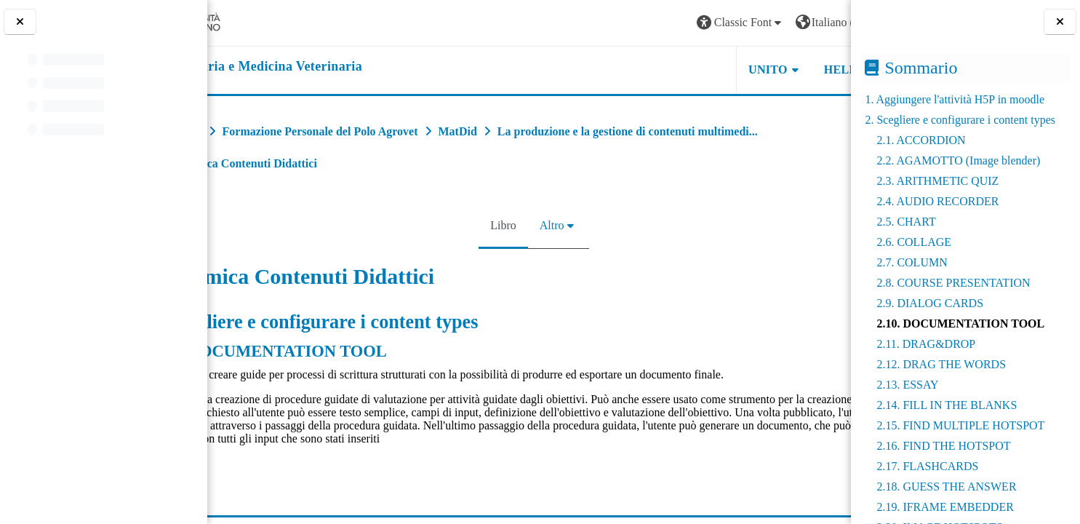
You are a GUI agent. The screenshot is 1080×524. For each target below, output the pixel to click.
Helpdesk (759, 69)
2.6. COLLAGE (913, 242)
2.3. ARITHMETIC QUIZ (937, 181)
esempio (259, 476)
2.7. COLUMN (911, 262)
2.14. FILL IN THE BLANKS (946, 405)
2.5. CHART (905, 221)
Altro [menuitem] (547, 225)
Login (814, 22)
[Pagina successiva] (846, 329)
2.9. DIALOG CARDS (929, 303)
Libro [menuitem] (499, 225)
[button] (643, 23)
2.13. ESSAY (907, 384)
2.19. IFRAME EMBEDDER (944, 507)
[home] (330, 67)
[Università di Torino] (263, 21)
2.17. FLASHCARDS (927, 466)
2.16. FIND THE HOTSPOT (943, 446)
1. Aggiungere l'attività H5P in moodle (954, 99)
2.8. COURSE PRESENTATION (953, 283)
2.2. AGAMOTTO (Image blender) (958, 160)
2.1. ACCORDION (920, 140)
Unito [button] (671, 69)
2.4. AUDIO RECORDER (937, 201)
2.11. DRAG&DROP (925, 344)
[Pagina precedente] (212, 329)
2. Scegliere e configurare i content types (960, 120)
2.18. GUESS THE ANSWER (946, 486)
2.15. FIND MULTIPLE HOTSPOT (960, 425)
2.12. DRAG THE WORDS (941, 364)
